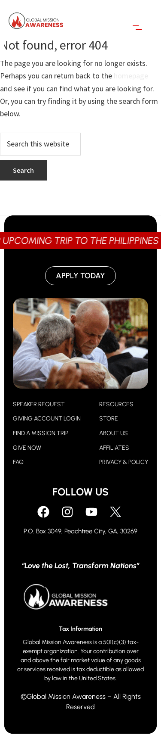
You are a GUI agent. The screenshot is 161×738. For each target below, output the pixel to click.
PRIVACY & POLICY (123, 462)
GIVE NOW (27, 448)
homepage (131, 76)
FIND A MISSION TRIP (40, 433)
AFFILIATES (114, 448)
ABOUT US (113, 433)
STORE (108, 418)
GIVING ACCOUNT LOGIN (47, 418)
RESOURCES (116, 404)
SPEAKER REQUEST (39, 404)
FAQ (18, 462)
